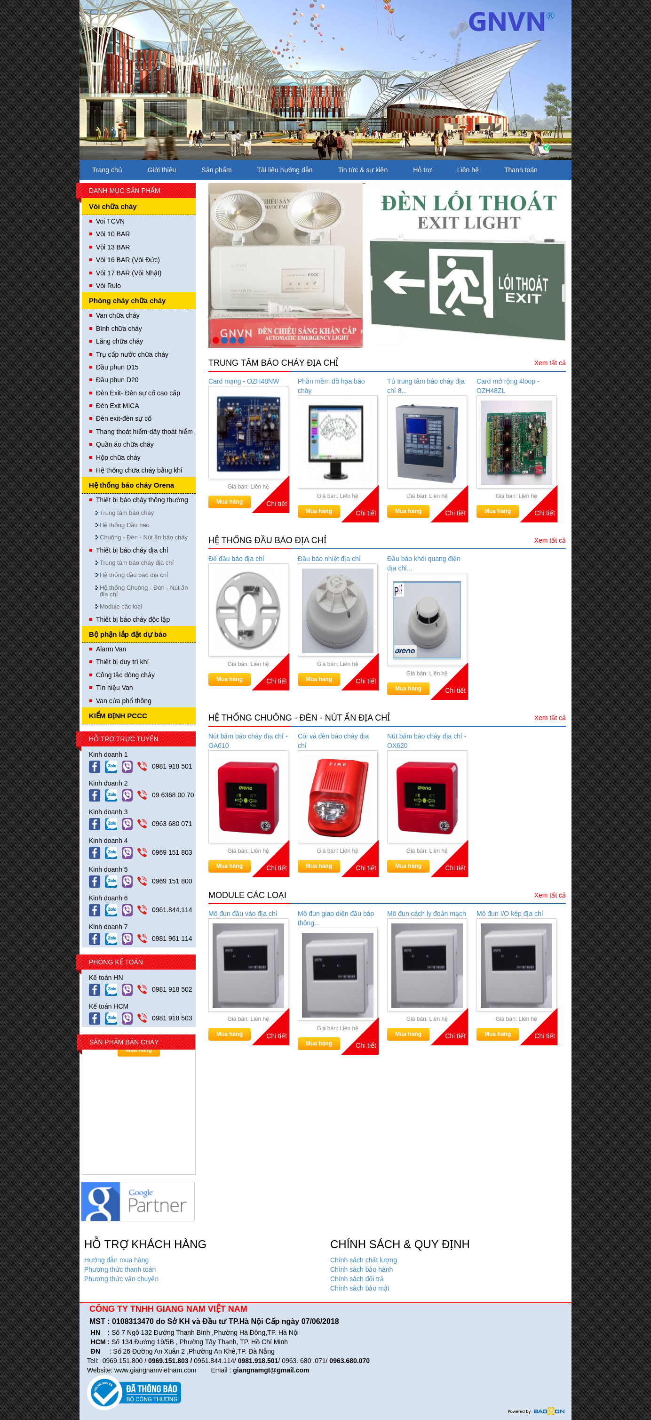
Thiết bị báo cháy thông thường (142, 500)
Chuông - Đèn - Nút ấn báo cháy (144, 537)
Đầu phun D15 (117, 367)
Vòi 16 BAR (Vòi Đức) (128, 260)
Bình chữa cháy (119, 328)
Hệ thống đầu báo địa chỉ (134, 574)
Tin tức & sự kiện (363, 170)
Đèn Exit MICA (117, 405)
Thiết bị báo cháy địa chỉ (132, 550)
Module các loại (121, 606)
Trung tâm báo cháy (127, 512)
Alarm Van (111, 649)
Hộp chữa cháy (118, 457)
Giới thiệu (162, 170)
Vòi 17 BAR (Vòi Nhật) (129, 273)
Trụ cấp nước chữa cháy (132, 354)
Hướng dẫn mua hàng (116, 1260)
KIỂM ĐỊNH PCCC (118, 716)
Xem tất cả (550, 363)
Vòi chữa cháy (113, 206)
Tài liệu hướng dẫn (285, 170)
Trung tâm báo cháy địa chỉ (137, 562)
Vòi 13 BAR (113, 247)
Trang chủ (107, 170)
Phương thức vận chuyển (121, 1279)
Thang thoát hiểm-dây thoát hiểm (144, 431)
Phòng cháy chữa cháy (127, 301)
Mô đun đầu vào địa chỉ (243, 913)
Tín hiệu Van (114, 687)
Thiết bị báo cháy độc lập (133, 619)
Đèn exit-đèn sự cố (123, 418)
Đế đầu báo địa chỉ (236, 558)
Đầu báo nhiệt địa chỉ (329, 558)
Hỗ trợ (422, 170)
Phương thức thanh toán (120, 1269)
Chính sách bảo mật (359, 1288)
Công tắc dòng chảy (125, 675)
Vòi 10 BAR (113, 234)
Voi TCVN (110, 221)
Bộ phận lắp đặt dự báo (128, 634)
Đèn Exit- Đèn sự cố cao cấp (138, 393)
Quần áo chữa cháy (125, 444)
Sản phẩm (216, 170)
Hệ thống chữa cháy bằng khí (139, 470)
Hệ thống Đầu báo (125, 525)
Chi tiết (276, 503)
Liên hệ (468, 170)
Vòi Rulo (108, 285)
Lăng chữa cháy (119, 341)
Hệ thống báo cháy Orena (131, 485)
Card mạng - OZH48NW (243, 381)
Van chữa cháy (118, 315)
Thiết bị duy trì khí (122, 662)
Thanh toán (521, 170)
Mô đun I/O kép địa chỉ (509, 913)
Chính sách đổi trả (357, 1279)
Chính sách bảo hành (361, 1269)
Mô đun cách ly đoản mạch (426, 913)
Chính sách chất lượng (363, 1260)
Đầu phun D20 (117, 380)
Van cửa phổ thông (123, 701)
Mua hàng (229, 501)
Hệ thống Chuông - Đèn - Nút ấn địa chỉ (144, 591)
